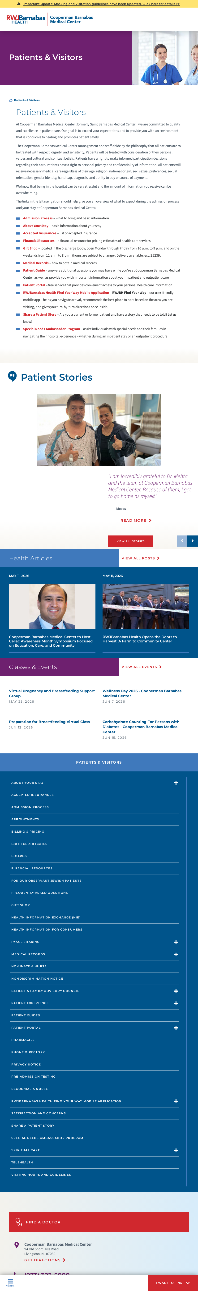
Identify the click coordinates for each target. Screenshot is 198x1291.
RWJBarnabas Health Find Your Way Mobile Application (66, 292)
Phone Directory (28, 1052)
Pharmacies (23, 1040)
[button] (173, 1283)
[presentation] (153, 500)
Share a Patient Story (39, 314)
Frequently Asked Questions (39, 892)
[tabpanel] (99, 430)
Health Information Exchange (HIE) (46, 917)
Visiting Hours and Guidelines (41, 1174)
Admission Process (38, 218)
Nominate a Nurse (29, 966)
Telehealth (22, 1162)
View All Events (140, 667)
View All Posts (138, 558)
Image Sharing (25, 941)
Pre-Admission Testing (33, 1076)
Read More (133, 520)
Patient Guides (25, 1015)
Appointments (25, 819)
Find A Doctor (38, 1222)
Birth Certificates (29, 843)
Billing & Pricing (27, 831)
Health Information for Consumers (47, 929)
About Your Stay (35, 225)
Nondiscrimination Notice (37, 978)
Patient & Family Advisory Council (45, 990)
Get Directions (42, 1260)
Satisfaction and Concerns (38, 1113)
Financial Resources (39, 240)
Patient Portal (34, 285)
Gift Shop (30, 248)
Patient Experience (30, 1003)
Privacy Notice (26, 1064)
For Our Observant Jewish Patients (46, 880)
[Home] (50, 19)
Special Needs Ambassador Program (47, 1137)
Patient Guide (34, 270)
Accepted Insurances (39, 233)
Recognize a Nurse (29, 1088)
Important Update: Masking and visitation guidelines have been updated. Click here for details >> (101, 4)
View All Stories (130, 541)
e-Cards (19, 856)
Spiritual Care (25, 1150)
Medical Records (36, 263)
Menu (10, 1282)
